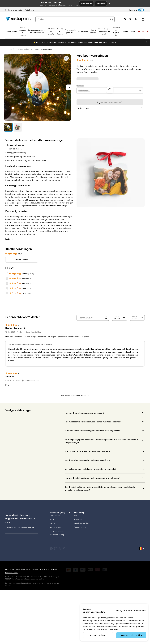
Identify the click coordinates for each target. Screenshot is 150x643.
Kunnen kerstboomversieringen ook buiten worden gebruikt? (93, 458)
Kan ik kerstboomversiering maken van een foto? (87, 488)
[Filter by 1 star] (7, 321)
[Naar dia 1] (8, 127)
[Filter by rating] (119, 345)
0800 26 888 (9, 597)
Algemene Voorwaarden (48, 597)
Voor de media (80, 555)
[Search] (106, 345)
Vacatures (78, 547)
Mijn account (55, 543)
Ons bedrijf (84, 540)
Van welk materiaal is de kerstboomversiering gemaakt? (90, 497)
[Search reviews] (91, 345)
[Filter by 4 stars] (7, 306)
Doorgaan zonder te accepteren (131, 610)
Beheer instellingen (98, 635)
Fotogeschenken (22, 49)
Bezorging (54, 551)
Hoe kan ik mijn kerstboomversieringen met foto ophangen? (92, 506)
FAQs (9, 266)
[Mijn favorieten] (130, 19)
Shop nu (112, 42)
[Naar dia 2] (18, 127)
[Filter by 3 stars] (7, 311)
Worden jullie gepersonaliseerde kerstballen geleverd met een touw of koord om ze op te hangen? (101, 468)
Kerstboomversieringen (43, 49)
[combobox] (73, 19)
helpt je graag (19, 555)
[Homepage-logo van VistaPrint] (18, 19)
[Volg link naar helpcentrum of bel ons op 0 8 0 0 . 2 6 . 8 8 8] (118, 19)
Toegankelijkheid (56, 558)
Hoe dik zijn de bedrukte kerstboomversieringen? (87, 479)
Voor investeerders (81, 551)
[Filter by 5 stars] (7, 301)
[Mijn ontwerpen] (124, 19)
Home (9, 49)
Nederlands (86, 3)
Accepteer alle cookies (131, 635)
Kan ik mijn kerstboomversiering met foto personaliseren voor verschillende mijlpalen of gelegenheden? (100, 516)
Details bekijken (91, 72)
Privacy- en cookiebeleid (29, 597)
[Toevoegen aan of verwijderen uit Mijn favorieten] (66, 58)
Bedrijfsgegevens (11, 600)
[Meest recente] (137, 345)
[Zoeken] (111, 19)
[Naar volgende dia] (69, 87)
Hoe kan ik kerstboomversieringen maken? (84, 440)
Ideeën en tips (55, 555)
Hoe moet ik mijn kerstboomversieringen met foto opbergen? (93, 449)
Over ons (77, 543)
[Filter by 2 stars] (7, 316)
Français (101, 3)
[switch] (136, 10)
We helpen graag (60, 540)
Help (52, 547)
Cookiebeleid (112, 629)
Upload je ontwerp (109, 151)
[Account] (136, 19)
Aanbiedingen (143, 31)
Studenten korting (57, 562)
